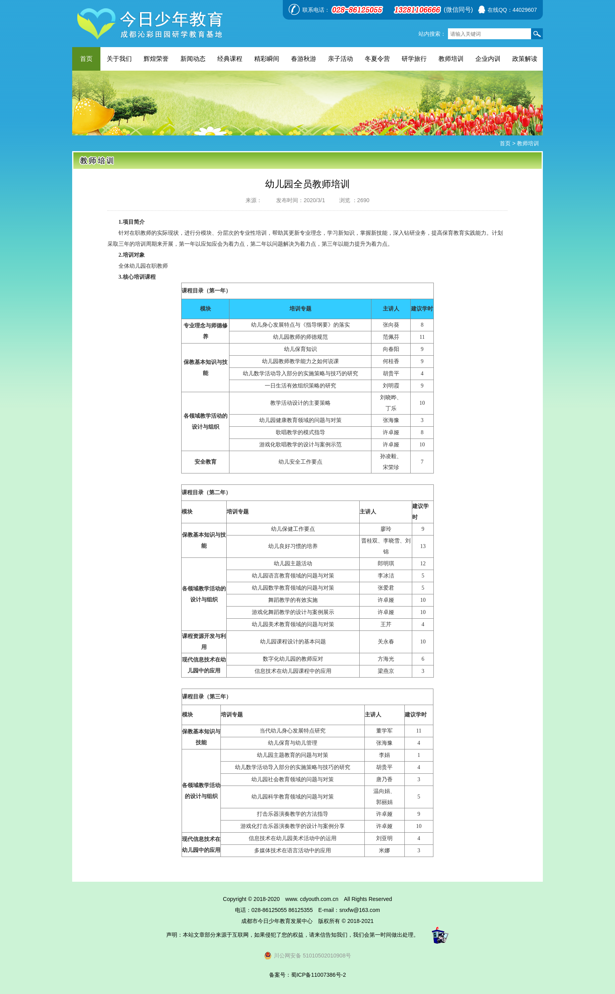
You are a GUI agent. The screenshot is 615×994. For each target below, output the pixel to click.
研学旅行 (414, 58)
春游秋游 (303, 58)
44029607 (525, 10)
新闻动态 (193, 58)
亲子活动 (340, 58)
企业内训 (487, 58)
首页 (86, 58)
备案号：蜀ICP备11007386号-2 (307, 975)
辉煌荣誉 (156, 58)
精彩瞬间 (266, 58)
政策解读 (524, 58)
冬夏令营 (377, 58)
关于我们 (119, 58)
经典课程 (229, 58)
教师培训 (451, 58)
